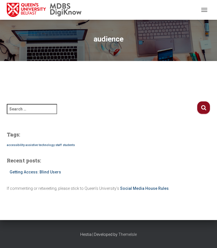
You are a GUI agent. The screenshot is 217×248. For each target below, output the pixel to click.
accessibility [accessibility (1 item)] (16, 145)
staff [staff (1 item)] (58, 145)
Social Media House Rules (144, 188)
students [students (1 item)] (69, 145)
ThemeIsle (127, 234)
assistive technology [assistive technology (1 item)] (40, 145)
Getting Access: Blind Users (35, 172)
